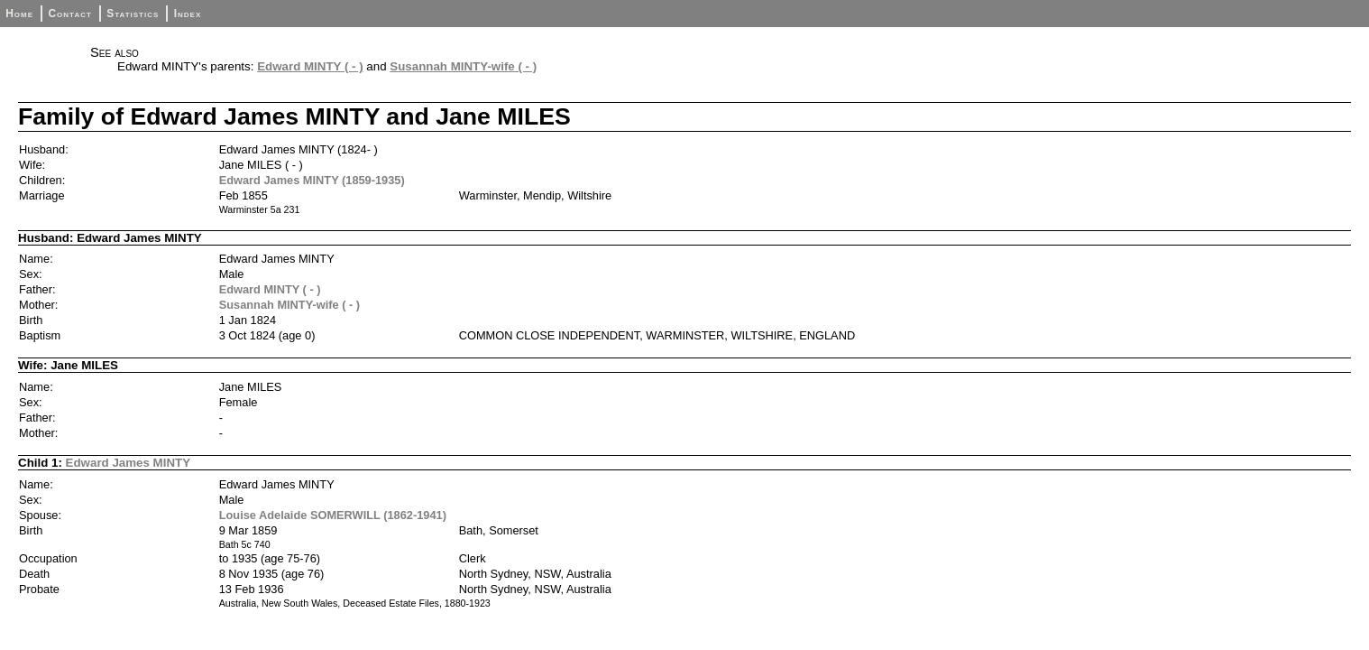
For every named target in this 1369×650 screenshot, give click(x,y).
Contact (69, 13)
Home (19, 13)
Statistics (132, 13)
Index (188, 13)
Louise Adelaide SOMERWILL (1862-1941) (332, 515)
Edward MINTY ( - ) (310, 66)
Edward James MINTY (128, 462)
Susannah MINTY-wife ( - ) (463, 66)
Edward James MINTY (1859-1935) (312, 180)
